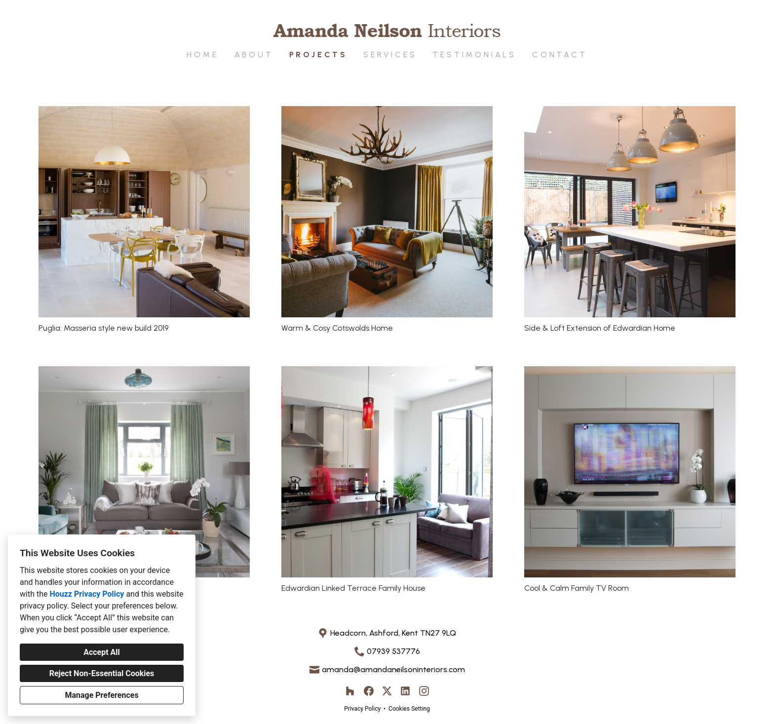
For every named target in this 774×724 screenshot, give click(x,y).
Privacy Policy (362, 708)
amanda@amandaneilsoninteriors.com (393, 669)
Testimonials (474, 54)
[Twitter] (387, 691)
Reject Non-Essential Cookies (102, 673)
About (253, 54)
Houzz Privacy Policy (86, 594)
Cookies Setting (409, 708)
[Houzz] (350, 691)
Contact (559, 54)
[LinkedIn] (405, 691)
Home (202, 54)
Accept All (101, 652)
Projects (318, 54)
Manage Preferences (101, 695)
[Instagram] (423, 691)
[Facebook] (368, 691)
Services (390, 54)
